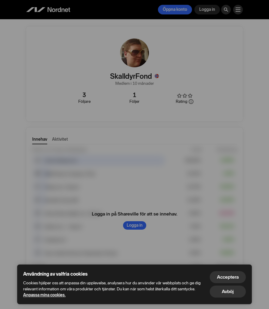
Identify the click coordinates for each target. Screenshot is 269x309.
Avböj (228, 291)
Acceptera (228, 277)
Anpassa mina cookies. (44, 295)
